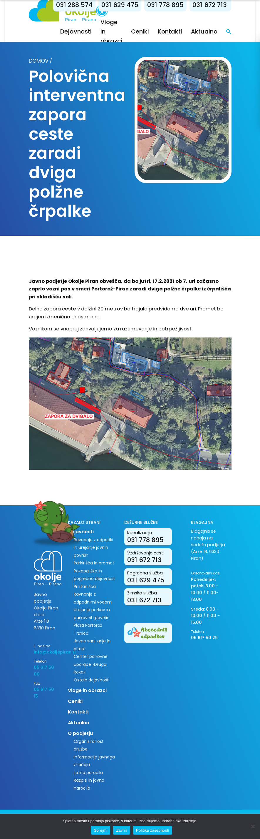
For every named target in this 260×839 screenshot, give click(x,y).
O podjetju (80, 733)
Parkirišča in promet (94, 563)
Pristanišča (85, 586)
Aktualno (204, 31)
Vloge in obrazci (87, 690)
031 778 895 (165, 5)
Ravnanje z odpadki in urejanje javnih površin (93, 547)
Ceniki (140, 31)
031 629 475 (120, 5)
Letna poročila (88, 773)
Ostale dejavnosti (92, 680)
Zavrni (121, 830)
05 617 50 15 (44, 692)
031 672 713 (210, 5)
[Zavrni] (253, 826)
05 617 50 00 (44, 670)
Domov (38, 60)
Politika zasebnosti (152, 830)
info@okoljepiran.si (46, 652)
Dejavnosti (76, 31)
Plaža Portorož (88, 625)
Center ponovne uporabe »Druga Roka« (91, 664)
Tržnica (81, 633)
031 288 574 (74, 5)
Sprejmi (101, 830)
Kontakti (170, 31)
